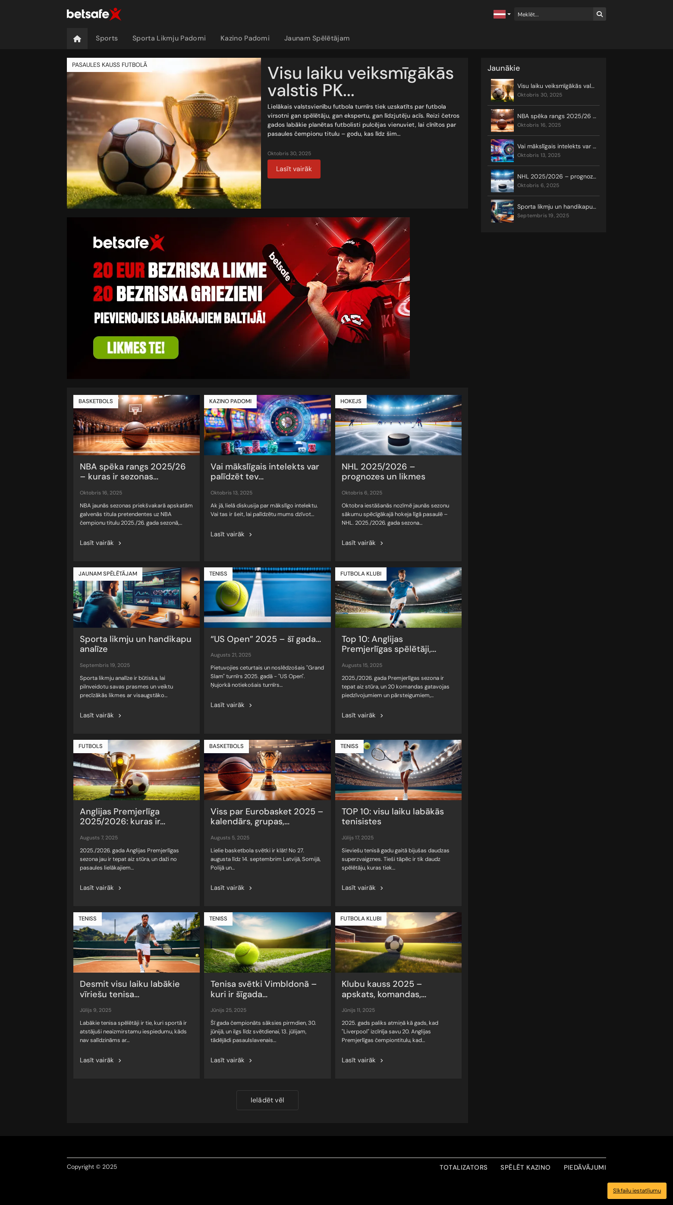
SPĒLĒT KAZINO (525, 1167)
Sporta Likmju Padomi (169, 38)
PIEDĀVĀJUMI (585, 1167)
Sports (107, 38)
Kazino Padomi (245, 38)
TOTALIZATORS (464, 1167)
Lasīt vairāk (294, 168)
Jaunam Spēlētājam (317, 38)
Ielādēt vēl (267, 1100)
